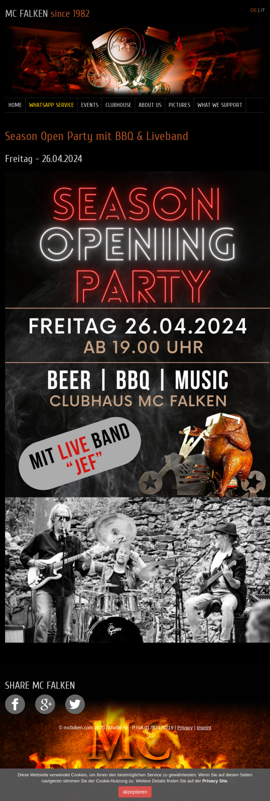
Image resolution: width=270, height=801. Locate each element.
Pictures (179, 105)
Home (15, 105)
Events (89, 105)
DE (253, 10)
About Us (150, 105)
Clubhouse (118, 105)
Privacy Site (214, 782)
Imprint (204, 727)
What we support (219, 105)
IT (263, 10)
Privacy (185, 727)
